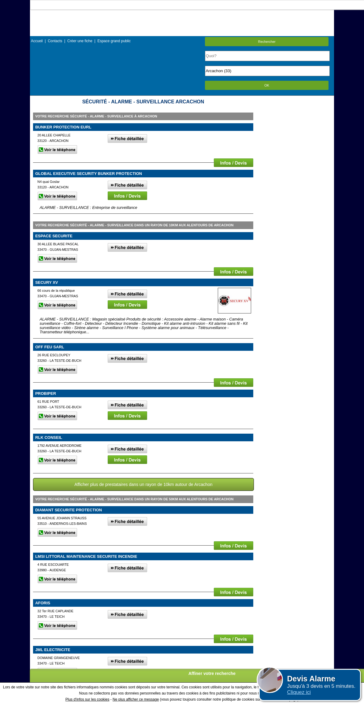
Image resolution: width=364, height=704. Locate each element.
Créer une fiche (79, 41)
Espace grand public (114, 41)
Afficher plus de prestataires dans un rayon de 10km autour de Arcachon (143, 484)
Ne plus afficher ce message (136, 699)
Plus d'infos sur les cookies (87, 699)
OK (266, 85)
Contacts (55, 41)
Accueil (37, 41)
